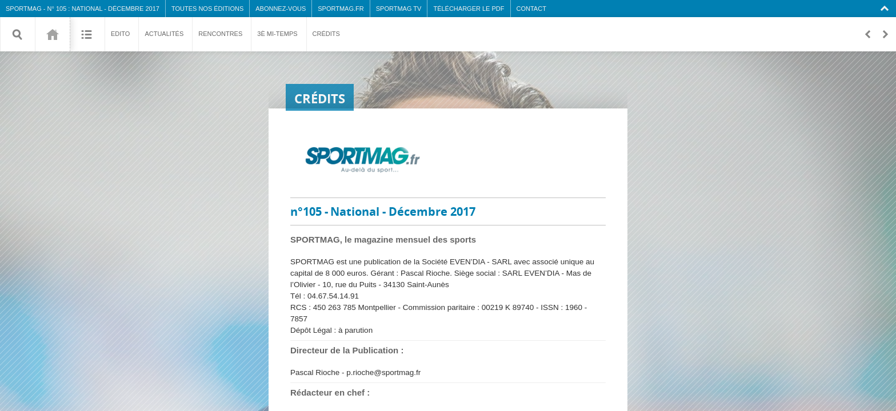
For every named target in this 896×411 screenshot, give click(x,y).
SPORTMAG (24, 8)
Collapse (886, 8)
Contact (531, 8)
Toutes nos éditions (207, 8)
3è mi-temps (277, 33)
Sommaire (87, 34)
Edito (120, 33)
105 (52, 34)
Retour (867, 34)
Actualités (164, 33)
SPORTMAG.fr (340, 8)
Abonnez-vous (280, 8)
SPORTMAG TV (399, 8)
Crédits (326, 33)
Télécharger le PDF (468, 8)
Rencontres (220, 33)
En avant (884, 34)
